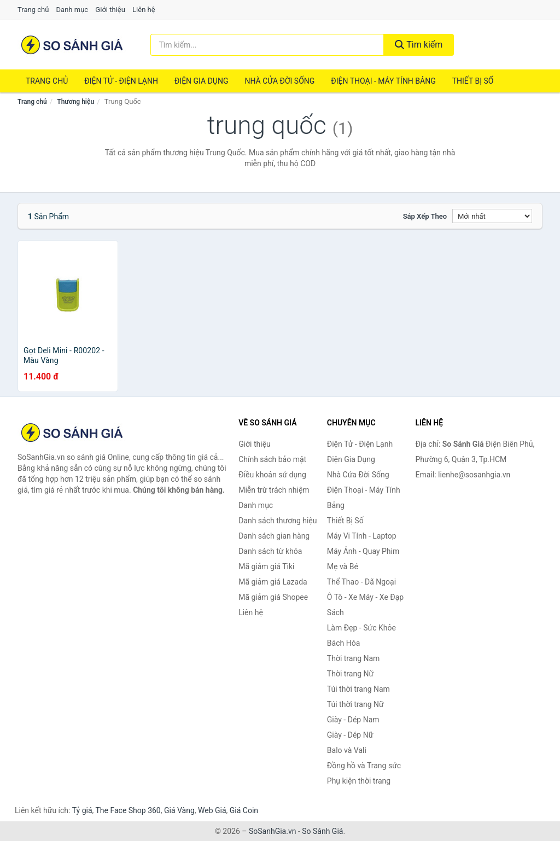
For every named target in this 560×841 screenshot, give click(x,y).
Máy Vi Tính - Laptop (361, 536)
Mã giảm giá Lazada (272, 581)
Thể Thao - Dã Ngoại (361, 581)
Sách (335, 612)
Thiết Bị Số (473, 81)
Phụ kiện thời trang (358, 780)
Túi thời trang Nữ (355, 704)
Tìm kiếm (419, 44)
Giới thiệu (110, 9)
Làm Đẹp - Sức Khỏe (361, 627)
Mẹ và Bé (342, 566)
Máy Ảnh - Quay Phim (363, 551)
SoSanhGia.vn (272, 831)
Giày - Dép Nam (353, 719)
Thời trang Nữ (350, 673)
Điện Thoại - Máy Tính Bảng (383, 81)
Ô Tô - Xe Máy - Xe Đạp (365, 597)
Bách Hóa (343, 643)
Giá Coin (244, 810)
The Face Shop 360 (127, 810)
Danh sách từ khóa (270, 551)
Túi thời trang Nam (358, 689)
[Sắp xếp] (492, 216)
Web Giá (212, 810)
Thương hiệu (75, 102)
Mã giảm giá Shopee (273, 597)
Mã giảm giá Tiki (266, 566)
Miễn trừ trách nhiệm (273, 490)
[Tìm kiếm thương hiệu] (267, 45)
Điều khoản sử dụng (272, 474)
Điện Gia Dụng (201, 81)
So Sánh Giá (322, 831)
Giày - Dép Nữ (350, 735)
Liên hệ (143, 9)
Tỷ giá (82, 810)
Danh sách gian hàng (274, 536)
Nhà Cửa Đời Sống (279, 81)
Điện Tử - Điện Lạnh (121, 81)
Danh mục (72, 9)
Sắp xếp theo (425, 216)
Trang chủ (33, 9)
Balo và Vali (346, 750)
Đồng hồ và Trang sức (364, 765)
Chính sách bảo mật (272, 459)
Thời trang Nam (353, 658)
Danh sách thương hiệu (277, 520)
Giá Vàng (179, 810)
